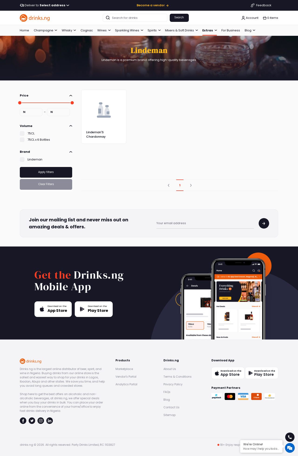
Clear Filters (46, 184)
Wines (104, 30)
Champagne (45, 30)
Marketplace (124, 369)
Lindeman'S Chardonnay (96, 134)
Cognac (87, 30)
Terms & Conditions (177, 377)
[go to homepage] (35, 18)
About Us (169, 369)
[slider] (19, 102)
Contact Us (171, 407)
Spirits (154, 30)
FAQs (166, 392)
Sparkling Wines (129, 30)
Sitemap (169, 415)
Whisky (69, 30)
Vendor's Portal (125, 377)
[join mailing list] (264, 223)
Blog (250, 30)
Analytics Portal (126, 384)
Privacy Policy (173, 384)
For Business (230, 30)
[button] (270, 18)
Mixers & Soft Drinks (181, 30)
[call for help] (290, 437)
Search (179, 17)
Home (24, 30)
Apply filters (46, 172)
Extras (209, 30)
